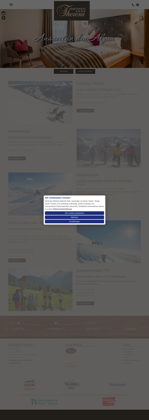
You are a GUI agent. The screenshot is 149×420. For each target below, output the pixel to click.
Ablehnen (74, 217)
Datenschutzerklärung (62, 209)
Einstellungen (74, 221)
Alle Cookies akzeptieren (74, 213)
